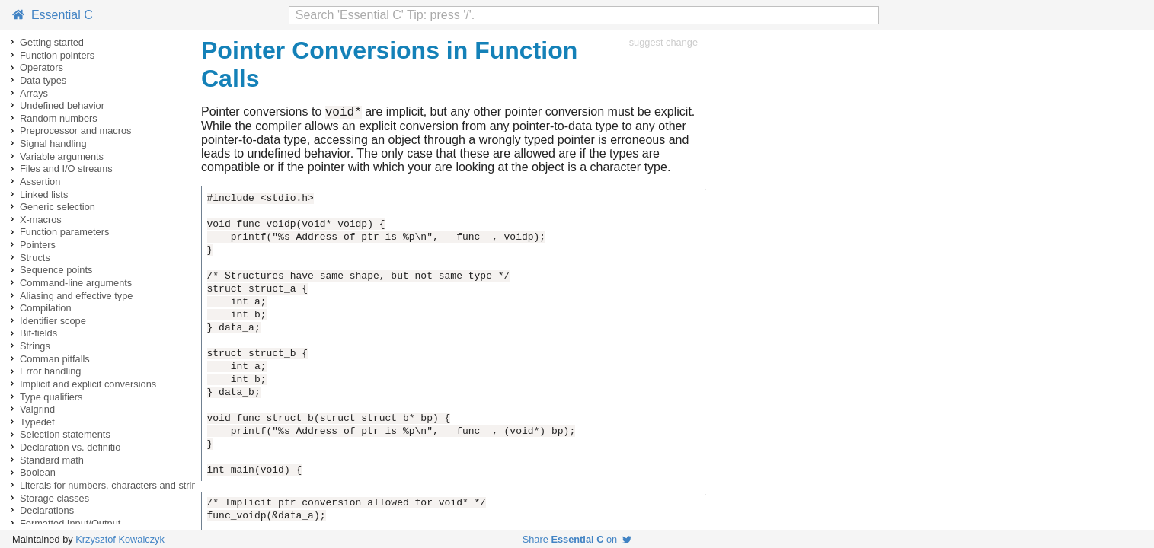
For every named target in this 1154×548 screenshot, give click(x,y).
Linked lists (44, 194)
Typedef (37, 422)
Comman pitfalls (55, 359)
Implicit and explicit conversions (88, 384)
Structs (35, 257)
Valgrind (37, 409)
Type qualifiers (51, 397)
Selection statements (65, 434)
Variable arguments (62, 156)
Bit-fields (38, 333)
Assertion (40, 181)
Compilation (46, 308)
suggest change (663, 42)
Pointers (38, 244)
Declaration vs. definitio (70, 447)
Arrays (34, 93)
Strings (35, 346)
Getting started (52, 42)
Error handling (50, 371)
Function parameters (64, 231)
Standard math (52, 460)
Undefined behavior (62, 105)
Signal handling (53, 143)
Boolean (38, 472)
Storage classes (54, 498)
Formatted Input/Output (70, 523)
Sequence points (56, 270)
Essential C (52, 14)
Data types (43, 80)
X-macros (41, 219)
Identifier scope (53, 321)
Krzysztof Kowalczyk (120, 539)
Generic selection (57, 206)
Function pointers (57, 55)
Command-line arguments (76, 282)
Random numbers (58, 118)
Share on (577, 539)
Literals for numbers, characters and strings (113, 485)
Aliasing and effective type (76, 295)
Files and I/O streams (66, 168)
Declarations (47, 510)
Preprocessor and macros (76, 130)
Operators (41, 67)
